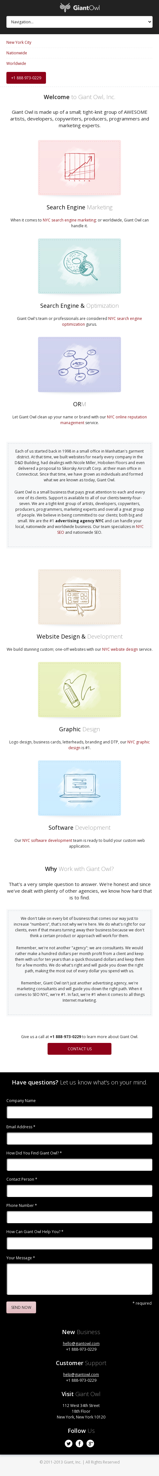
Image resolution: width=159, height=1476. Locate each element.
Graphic (79, 729)
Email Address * (20, 1127)
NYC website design (120, 649)
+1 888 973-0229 (26, 78)
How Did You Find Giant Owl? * (34, 1153)
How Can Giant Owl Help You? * (35, 1232)
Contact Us (80, 1049)
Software (79, 827)
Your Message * (20, 1258)
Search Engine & (79, 305)
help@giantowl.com (81, 1374)
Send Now (21, 1307)
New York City (18, 42)
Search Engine (79, 207)
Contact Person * (21, 1179)
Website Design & (80, 636)
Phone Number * (21, 1206)
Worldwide (16, 64)
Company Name (21, 1101)
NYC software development (47, 840)
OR (79, 404)
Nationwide (16, 53)
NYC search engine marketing (69, 220)
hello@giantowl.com (81, 1343)
